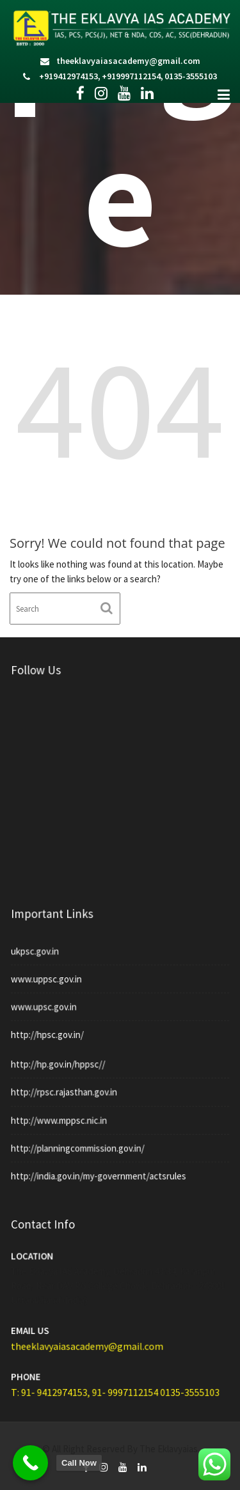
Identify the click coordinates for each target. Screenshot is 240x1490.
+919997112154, (132, 76)
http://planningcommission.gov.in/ (80, 1141)
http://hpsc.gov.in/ (51, 1026)
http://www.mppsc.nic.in (62, 1115)
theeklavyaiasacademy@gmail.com (128, 60)
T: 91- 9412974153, (55, 1380)
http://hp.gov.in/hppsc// (61, 1061)
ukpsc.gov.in (39, 946)
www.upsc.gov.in (48, 999)
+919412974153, (69, 76)
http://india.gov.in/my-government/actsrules (99, 1167)
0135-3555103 (190, 76)
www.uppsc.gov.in (50, 973)
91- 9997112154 (125, 1380)
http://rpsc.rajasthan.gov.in (67, 1088)
